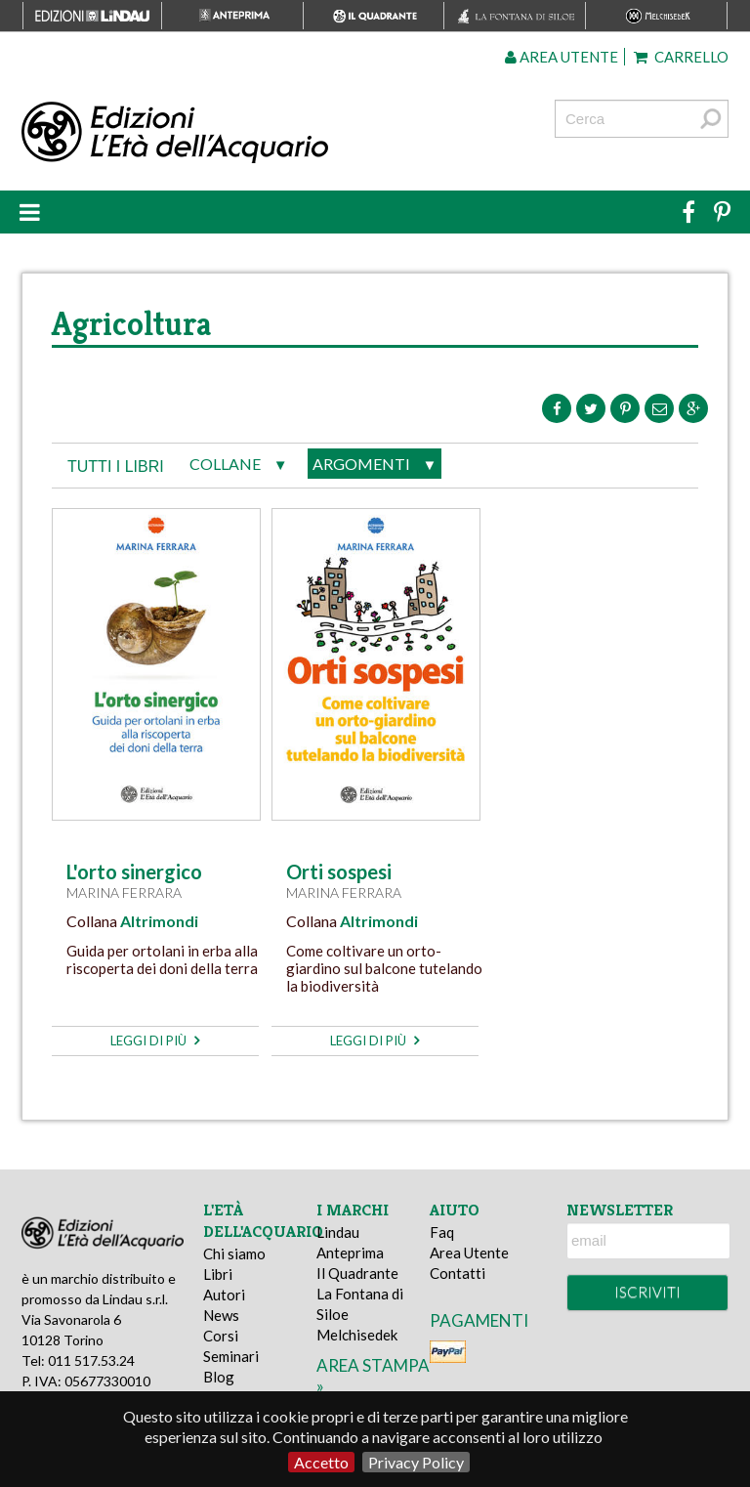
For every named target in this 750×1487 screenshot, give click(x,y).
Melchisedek (356, 1334)
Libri (217, 1274)
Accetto (321, 1462)
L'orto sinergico (134, 871)
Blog (218, 1376)
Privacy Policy (416, 1462)
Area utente (561, 56)
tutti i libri (115, 466)
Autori (224, 1294)
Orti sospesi (339, 871)
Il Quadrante (357, 1273)
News (221, 1315)
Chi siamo (234, 1253)
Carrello (681, 56)
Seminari (231, 1356)
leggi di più (154, 1040)
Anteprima (350, 1252)
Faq (442, 1232)
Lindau (337, 1232)
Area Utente (469, 1252)
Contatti (457, 1273)
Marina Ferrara (124, 892)
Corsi (220, 1335)
